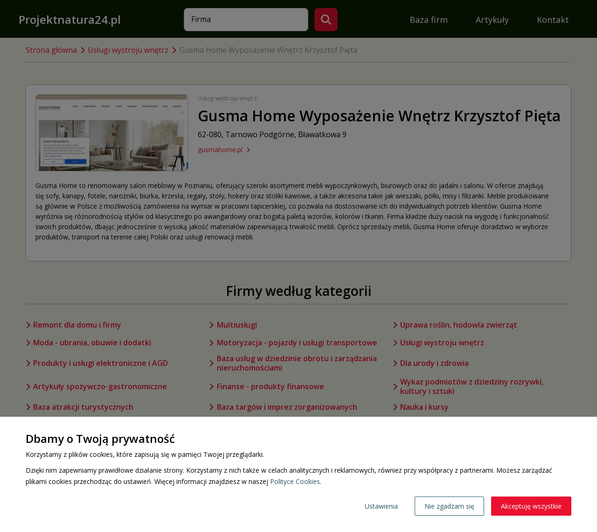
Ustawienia (381, 506)
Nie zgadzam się (449, 506)
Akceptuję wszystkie (531, 506)
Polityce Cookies (295, 481)
